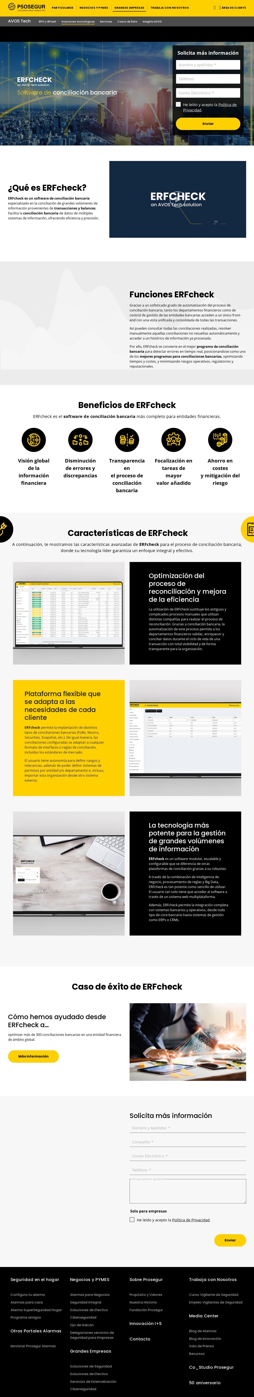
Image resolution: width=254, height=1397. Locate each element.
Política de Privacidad (191, 1219)
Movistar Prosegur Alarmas (33, 1346)
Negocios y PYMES (90, 1279)
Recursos (197, 1353)
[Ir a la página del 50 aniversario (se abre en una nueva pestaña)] (127, 34)
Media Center (204, 1316)
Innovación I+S (146, 1323)
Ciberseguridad (83, 1317)
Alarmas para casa (27, 1302)
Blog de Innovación (205, 1338)
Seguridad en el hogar (35, 1279)
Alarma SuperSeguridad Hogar (36, 1310)
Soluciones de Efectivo (89, 1310)
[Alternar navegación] (213, 7)
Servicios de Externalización (93, 1381)
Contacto (140, 1339)
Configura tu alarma (28, 1294)
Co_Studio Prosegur (211, 1367)
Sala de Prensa (201, 1346)
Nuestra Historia (143, 1302)
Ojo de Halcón (82, 1325)
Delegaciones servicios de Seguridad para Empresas (92, 1335)
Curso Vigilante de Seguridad (213, 1294)
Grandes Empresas (90, 1351)
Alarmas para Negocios (90, 1294)
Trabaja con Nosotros (213, 1279)
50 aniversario (205, 1383)
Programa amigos (26, 1317)
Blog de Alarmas (203, 1331)
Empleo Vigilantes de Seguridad (215, 1302)
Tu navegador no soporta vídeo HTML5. (127, 34)
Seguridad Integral (85, 1302)
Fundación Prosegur (146, 1310)
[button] (62, 7)
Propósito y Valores (146, 1294)
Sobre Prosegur (146, 1279)
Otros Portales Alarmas (36, 1331)
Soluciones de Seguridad (91, 1366)
